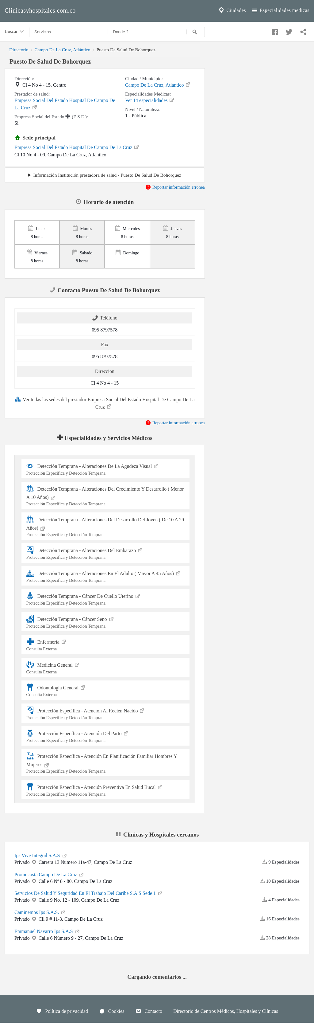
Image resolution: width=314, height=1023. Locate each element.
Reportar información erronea (175, 187)
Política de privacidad (62, 1011)
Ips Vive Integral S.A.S (40, 855)
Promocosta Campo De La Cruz (49, 874)
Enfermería (105, 644)
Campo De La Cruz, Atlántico (62, 49)
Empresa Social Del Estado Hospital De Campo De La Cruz (64, 104)
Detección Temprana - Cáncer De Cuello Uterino (105, 598)
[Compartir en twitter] (288, 30)
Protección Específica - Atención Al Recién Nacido (105, 713)
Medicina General (105, 667)
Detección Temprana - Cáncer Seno (105, 621)
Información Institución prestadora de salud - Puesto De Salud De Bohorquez (107, 175)
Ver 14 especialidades (150, 100)
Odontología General (105, 690)
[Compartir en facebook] (274, 30)
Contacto (148, 1011)
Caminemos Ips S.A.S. (40, 912)
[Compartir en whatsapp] (302, 30)
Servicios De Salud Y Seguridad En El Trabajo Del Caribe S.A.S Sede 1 (88, 893)
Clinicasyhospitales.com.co (40, 10)
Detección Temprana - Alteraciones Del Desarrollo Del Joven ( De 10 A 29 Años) (105, 526)
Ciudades (232, 10)
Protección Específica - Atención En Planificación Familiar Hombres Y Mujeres (105, 763)
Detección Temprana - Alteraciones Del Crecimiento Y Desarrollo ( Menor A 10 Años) (105, 496)
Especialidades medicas (280, 10)
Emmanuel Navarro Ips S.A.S (47, 931)
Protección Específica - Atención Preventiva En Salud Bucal (105, 789)
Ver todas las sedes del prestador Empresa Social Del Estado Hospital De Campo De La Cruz (105, 403)
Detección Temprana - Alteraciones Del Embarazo (105, 553)
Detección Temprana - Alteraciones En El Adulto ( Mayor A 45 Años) (105, 576)
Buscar (15, 32)
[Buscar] (196, 32)
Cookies (111, 1011)
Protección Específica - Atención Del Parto (105, 736)
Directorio (18, 49)
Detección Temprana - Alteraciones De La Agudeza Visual (105, 468)
